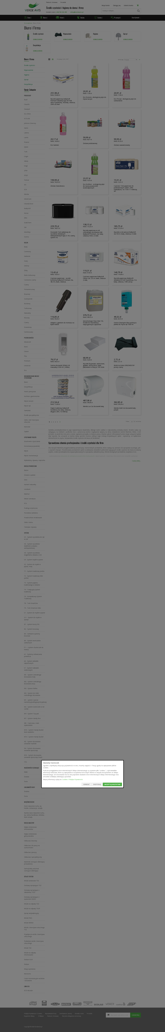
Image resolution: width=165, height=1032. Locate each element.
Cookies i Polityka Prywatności (72, 779)
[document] (82, 774)
